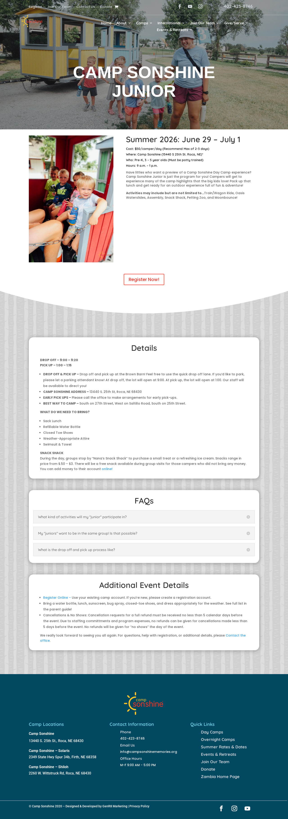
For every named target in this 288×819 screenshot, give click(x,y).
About (121, 23)
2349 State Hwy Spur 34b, (50, 757)
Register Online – (57, 597)
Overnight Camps (218, 739)
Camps (142, 23)
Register (35, 7)
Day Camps (212, 732)
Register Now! (144, 279)
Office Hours (131, 758)
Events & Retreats (172, 30)
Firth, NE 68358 (84, 757)
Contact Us (85, 7)
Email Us (127, 745)
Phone (125, 732)
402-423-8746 (238, 6)
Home (106, 23)
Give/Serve (234, 23)
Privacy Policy (139, 806)
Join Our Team (59, 7)
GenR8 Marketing (114, 806)
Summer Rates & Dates (224, 746)
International (169, 23)
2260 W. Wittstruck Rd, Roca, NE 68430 (60, 773)
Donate (106, 7)
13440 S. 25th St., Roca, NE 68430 (56, 741)
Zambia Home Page (220, 776)
